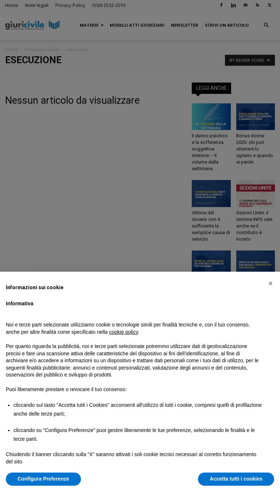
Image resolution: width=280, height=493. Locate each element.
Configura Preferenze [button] (43, 479)
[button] (270, 283)
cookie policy (123, 332)
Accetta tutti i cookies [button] (236, 479)
